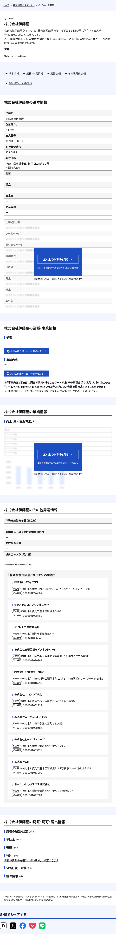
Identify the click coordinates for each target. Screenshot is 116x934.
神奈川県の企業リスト (23, 5)
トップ (6, 5)
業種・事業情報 (34, 73)
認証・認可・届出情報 (20, 83)
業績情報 (55, 73)
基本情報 (14, 73)
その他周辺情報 (77, 73)
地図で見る (13, 167)
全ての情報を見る (55, 259)
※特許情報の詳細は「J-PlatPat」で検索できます (31, 860)
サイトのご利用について (30, 899)
